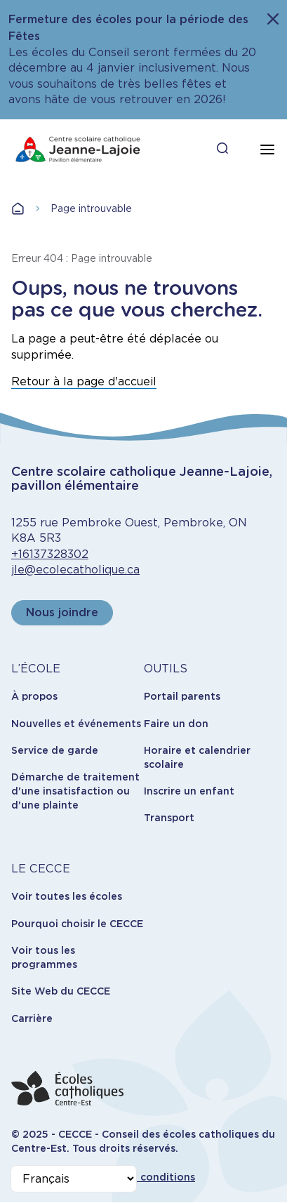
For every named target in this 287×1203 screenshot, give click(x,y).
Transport (169, 817)
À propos (34, 696)
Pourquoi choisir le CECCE (77, 923)
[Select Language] (74, 1178)
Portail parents (182, 696)
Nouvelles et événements (76, 723)
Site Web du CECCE (60, 991)
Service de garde (54, 750)
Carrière (32, 1018)
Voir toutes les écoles (66, 896)
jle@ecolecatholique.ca (75, 569)
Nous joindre (62, 612)
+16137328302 (49, 554)
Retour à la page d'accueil (83, 381)
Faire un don (176, 723)
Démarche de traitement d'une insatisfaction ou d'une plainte (75, 790)
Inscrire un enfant (189, 791)
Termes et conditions (140, 1177)
